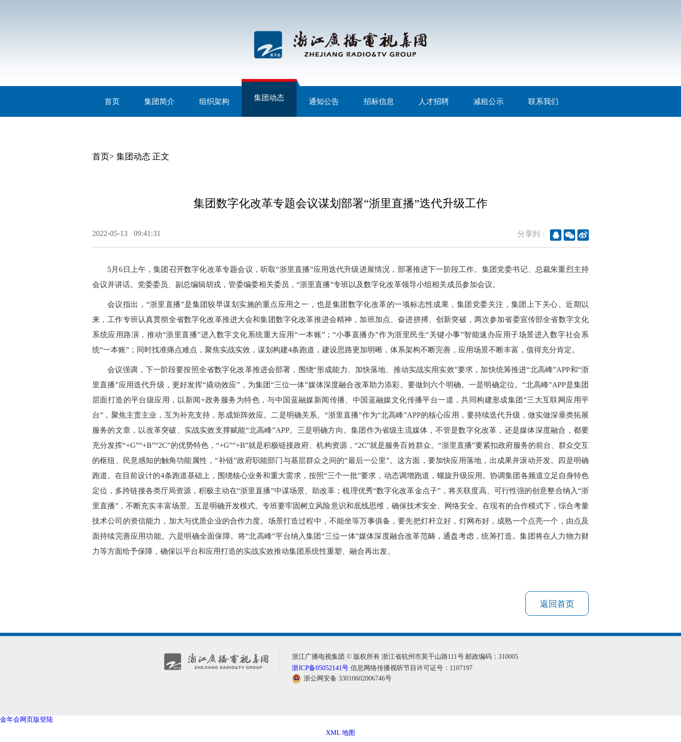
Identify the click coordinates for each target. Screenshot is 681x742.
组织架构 (214, 101)
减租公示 (488, 101)
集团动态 (269, 98)
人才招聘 (434, 101)
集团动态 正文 (143, 156)
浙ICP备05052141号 (320, 668)
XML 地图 (340, 732)
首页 (112, 101)
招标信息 (379, 101)
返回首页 (557, 604)
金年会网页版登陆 (26, 719)
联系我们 (543, 101)
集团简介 (159, 101)
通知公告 (324, 101)
